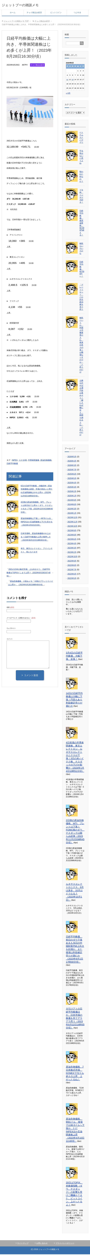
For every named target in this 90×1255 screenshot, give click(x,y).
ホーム (12, 13)
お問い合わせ (42, 1244)
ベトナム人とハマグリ (81, 138)
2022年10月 (72, 557)
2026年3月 (71, 466)
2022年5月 (71, 579)
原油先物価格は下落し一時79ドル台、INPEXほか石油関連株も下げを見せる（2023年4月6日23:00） (37, 522)
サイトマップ (22, 1244)
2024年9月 (71, 501)
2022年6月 (71, 575)
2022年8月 (71, 566)
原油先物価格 (46, 461)
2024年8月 (71, 505)
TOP (16, 22)
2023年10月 (72, 527)
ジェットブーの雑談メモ (25, 5)
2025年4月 (71, 483)
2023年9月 (71, 531)
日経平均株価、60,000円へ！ (81, 270)
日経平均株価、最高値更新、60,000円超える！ (81, 223)
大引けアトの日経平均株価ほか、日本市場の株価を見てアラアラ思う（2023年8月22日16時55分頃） (75, 1019)
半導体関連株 (33, 461)
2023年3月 (71, 549)
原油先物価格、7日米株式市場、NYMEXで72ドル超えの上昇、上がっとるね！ (75, 1073)
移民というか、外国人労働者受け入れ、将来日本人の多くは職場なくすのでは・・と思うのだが (81, 346)
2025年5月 (71, 479)
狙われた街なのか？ (81, 177)
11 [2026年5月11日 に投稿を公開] (67, 80)
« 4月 (68, 94)
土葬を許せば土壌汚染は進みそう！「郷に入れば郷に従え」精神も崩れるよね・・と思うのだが (81, 408)
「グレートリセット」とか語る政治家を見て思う (81, 297)
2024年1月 (71, 514)
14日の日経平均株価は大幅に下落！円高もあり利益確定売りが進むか (74, 700)
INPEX (15, 461)
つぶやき (77, 13)
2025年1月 (71, 496)
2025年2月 (71, 492)
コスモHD (23, 461)
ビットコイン (56, 13)
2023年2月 (71, 553)
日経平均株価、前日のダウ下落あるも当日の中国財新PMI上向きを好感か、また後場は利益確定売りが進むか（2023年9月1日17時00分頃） (75, 950)
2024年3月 (71, 509)
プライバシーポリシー (65, 1244)
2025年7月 (71, 470)
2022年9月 (71, 562)
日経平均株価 (12, 464)
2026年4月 (71, 462)
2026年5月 (71, 457)
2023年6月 (71, 540)
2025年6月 (71, 475)
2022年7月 (71, 570)
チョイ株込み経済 (34, 13)
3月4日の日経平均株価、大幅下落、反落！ (74, 656)
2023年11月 (72, 523)
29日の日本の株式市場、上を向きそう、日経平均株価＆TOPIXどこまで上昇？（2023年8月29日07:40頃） (28, 573)
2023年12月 (72, 518)
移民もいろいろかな (81, 249)
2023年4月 (71, 544)
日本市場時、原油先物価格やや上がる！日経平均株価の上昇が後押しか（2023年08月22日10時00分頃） (36, 537)
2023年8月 (71, 536)
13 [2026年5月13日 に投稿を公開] (73, 80)
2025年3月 (71, 488)
